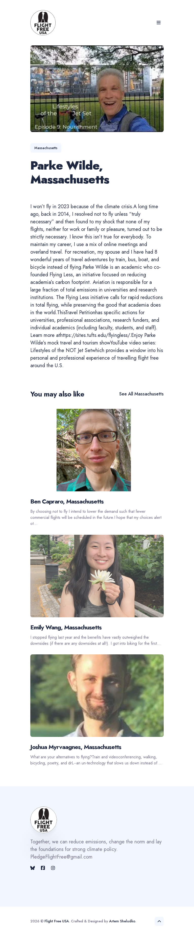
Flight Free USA (56, 921)
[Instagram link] (53, 868)
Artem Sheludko (122, 921)
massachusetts (45, 147)
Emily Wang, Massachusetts (66, 627)
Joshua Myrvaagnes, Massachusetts (75, 746)
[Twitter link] (33, 868)
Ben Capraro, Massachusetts (67, 501)
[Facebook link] (43, 868)
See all (141, 394)
